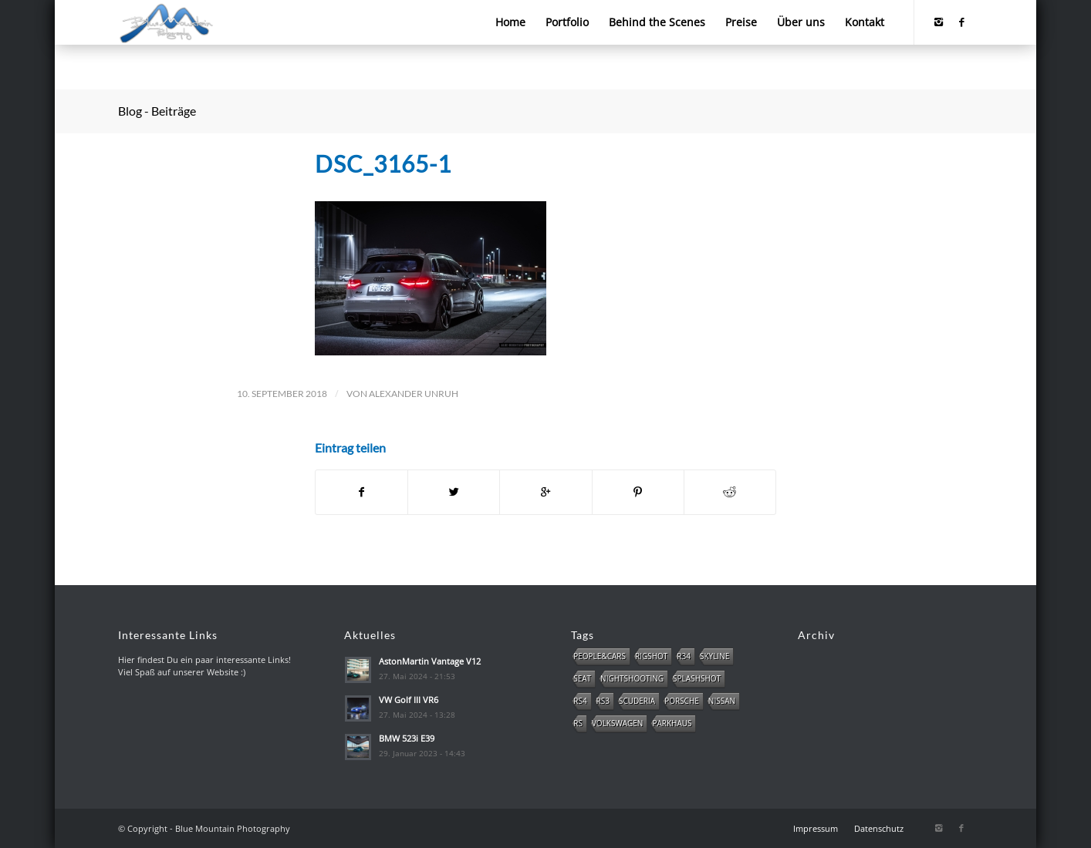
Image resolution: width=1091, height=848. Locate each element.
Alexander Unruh (413, 393)
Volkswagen (617, 723)
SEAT (582, 678)
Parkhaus (671, 723)
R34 (684, 656)
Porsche (681, 700)
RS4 (579, 700)
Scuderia (637, 700)
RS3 (603, 700)
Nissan (721, 700)
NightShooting (632, 678)
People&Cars (599, 656)
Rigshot (651, 656)
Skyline (714, 656)
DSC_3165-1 (383, 163)
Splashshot (697, 678)
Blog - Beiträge (157, 110)
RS (578, 723)
